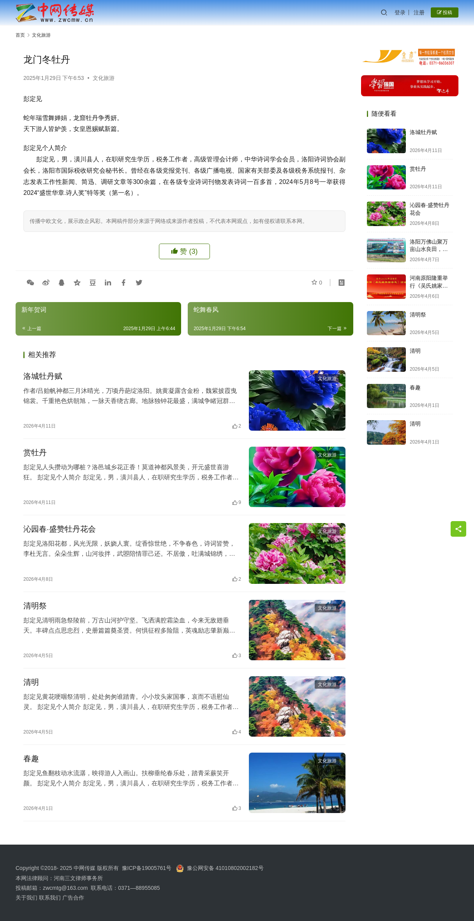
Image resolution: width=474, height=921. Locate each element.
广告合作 (73, 897)
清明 (31, 682)
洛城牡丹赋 (42, 376)
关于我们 (27, 897)
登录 (400, 12)
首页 (20, 35)
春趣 (31, 758)
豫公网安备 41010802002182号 (225, 868)
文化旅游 (104, 78)
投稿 (444, 12)
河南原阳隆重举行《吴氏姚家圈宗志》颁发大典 (429, 285)
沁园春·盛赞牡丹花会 (59, 529)
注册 (419, 12)
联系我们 (50, 897)
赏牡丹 (35, 452)
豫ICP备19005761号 (147, 868)
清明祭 (35, 605)
